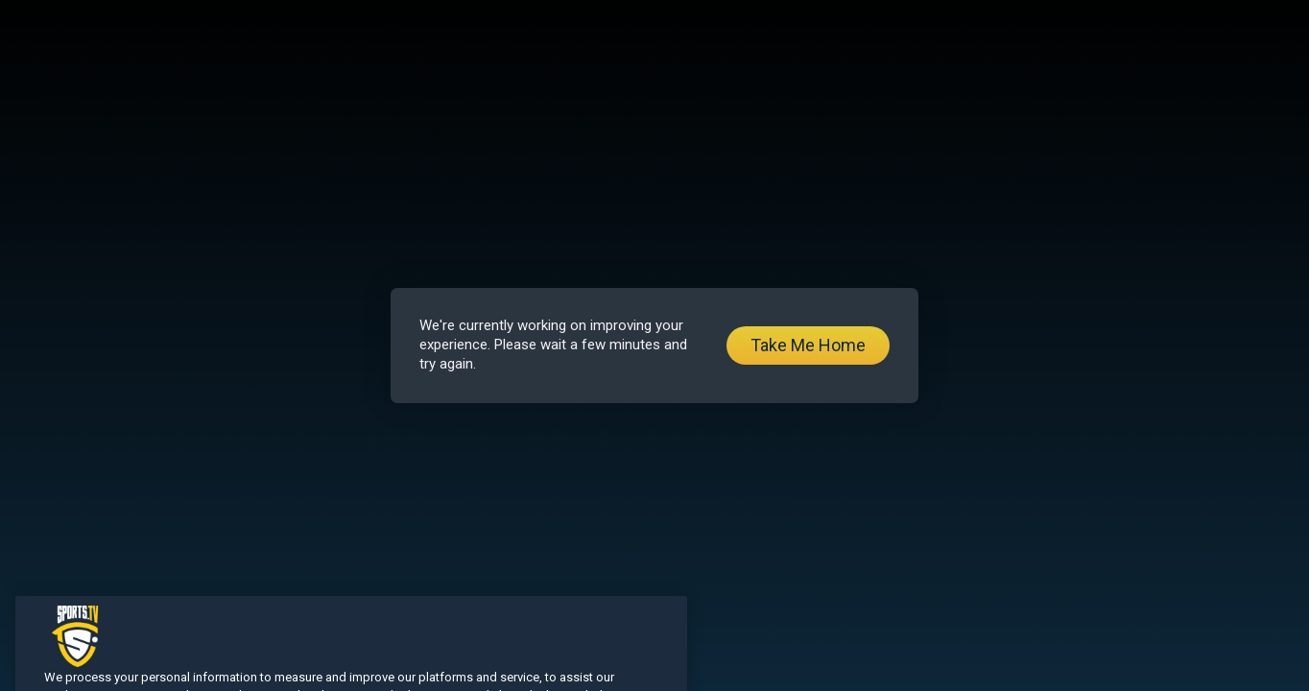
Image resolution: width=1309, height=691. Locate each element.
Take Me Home (808, 345)
